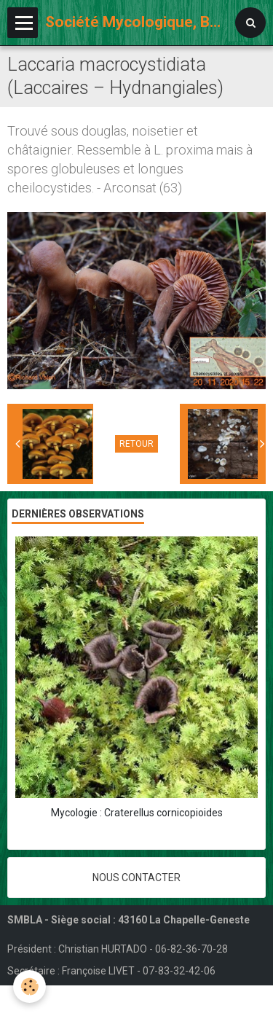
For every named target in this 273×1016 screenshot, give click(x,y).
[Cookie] (29, 986)
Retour (136, 444)
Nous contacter (136, 877)
